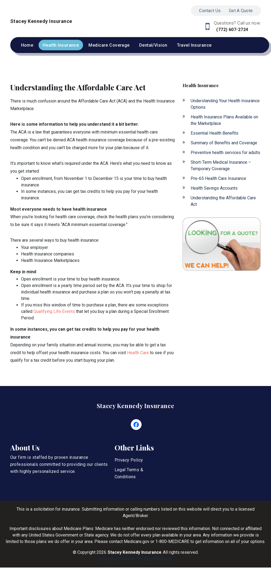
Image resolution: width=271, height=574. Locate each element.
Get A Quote (241, 10)
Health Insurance (61, 45)
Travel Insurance (194, 45)
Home (27, 45)
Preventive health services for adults (225, 152)
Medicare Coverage (108, 45)
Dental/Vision (153, 45)
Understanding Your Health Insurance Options (225, 104)
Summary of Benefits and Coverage (224, 142)
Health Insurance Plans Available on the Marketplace (224, 120)
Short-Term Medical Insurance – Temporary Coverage (221, 165)
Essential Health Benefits (214, 133)
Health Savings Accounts (214, 188)
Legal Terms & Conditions (129, 473)
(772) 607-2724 (231, 29)
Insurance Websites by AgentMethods (135, 558)
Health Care (138, 352)
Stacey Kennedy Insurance (135, 405)
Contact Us (210, 10)
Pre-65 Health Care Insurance (218, 178)
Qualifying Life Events (54, 311)
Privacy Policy (129, 460)
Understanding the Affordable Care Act (223, 201)
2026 (101, 552)
